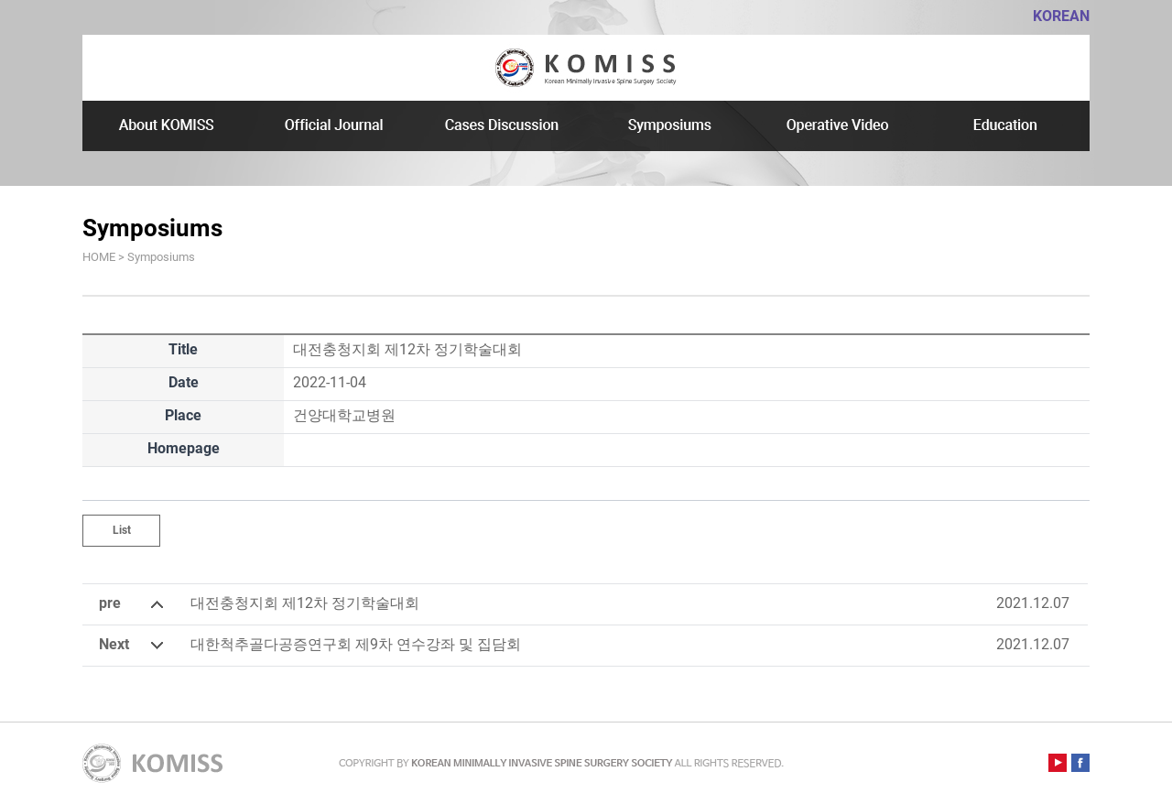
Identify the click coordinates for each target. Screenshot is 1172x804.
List (122, 530)
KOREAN (1061, 16)
